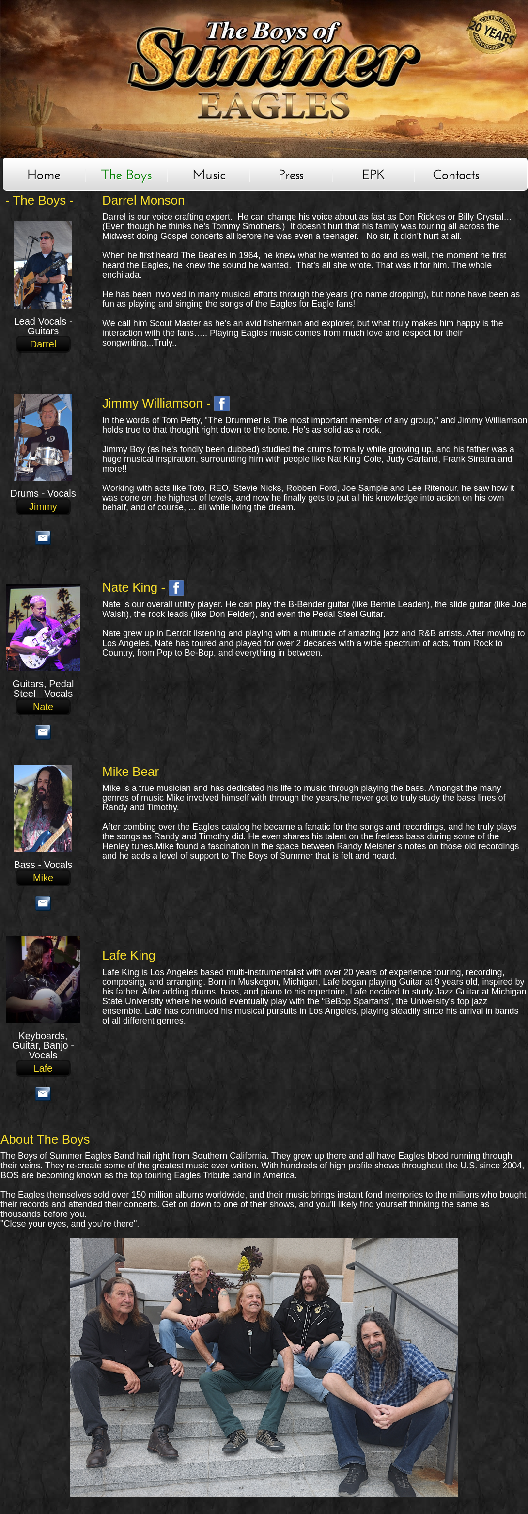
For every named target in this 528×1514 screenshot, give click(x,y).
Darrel (43, 344)
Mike (43, 877)
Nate (43, 706)
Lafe (43, 1068)
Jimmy (43, 506)
